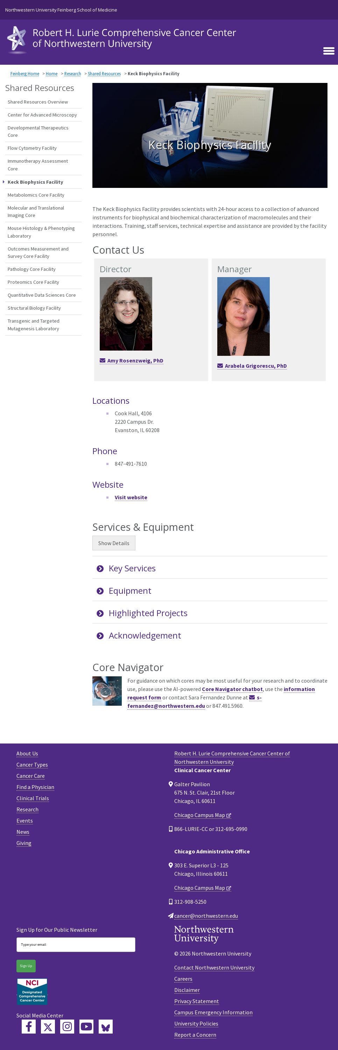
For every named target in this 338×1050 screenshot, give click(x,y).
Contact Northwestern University (214, 967)
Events (24, 820)
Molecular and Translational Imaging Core (36, 212)
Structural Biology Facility (34, 308)
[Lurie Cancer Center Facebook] (29, 1027)
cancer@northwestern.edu (206, 915)
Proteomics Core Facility (33, 282)
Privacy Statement (196, 1001)
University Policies (196, 1023)
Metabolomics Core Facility (36, 195)
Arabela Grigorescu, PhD (256, 365)
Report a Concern (195, 1034)
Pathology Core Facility (32, 269)
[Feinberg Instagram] (67, 1027)
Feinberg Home (24, 73)
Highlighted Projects (142, 613)
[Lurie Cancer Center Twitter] (48, 1027)
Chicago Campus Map (199, 814)
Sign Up (26, 966)
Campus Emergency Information (213, 1012)
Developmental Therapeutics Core (38, 132)
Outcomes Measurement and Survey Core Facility (38, 253)
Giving (23, 842)
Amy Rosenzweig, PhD (135, 360)
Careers (183, 978)
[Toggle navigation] (329, 50)
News (22, 831)
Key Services (126, 568)
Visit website (131, 497)
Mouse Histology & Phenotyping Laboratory (41, 232)
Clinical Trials (32, 798)
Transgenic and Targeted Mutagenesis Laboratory (33, 325)
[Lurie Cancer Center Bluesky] (106, 1027)
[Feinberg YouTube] (86, 1027)
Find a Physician (35, 786)
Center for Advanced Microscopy (42, 115)
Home (51, 73)
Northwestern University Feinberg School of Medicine (61, 9)
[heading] (123, 39)
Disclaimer (187, 989)
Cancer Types (32, 764)
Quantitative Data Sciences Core (42, 295)
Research (72, 73)
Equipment (124, 590)
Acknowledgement (139, 635)
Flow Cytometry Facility (32, 148)
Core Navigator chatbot (232, 688)
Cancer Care (30, 775)
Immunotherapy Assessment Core (38, 165)
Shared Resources (104, 73)
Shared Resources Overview (38, 102)
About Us (27, 753)
